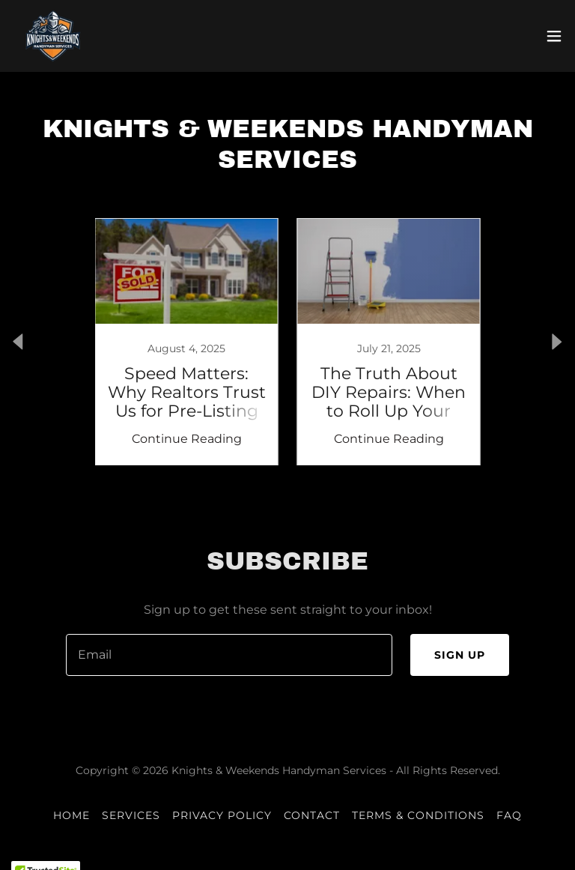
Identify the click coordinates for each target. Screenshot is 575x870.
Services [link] (131, 815)
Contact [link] (312, 815)
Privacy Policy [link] (222, 815)
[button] (554, 36)
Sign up (459, 655)
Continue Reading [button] (187, 439)
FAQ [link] (509, 815)
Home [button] (71, 815)
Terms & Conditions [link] (418, 815)
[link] (54, 36)
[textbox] (229, 655)
